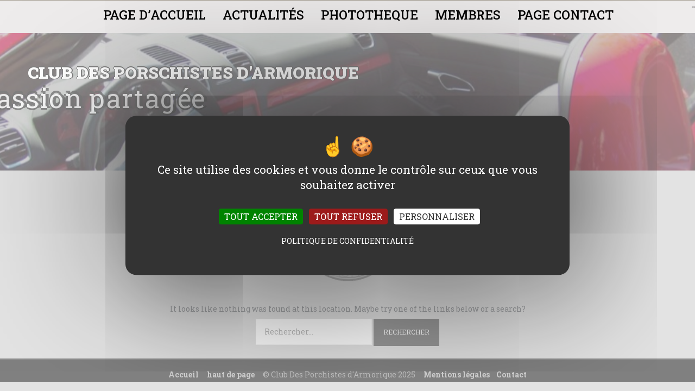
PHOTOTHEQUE (369, 15)
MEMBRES (468, 15)
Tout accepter (261, 217)
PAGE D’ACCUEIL (154, 15)
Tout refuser (348, 217)
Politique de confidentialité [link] (347, 241)
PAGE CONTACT (565, 15)
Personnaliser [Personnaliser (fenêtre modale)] (437, 217)
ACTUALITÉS (263, 15)
